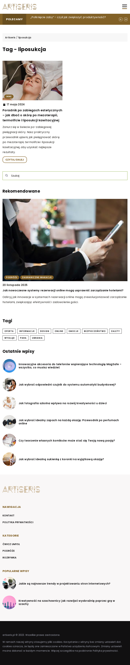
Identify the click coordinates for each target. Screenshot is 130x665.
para (23, 337)
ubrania (37, 337)
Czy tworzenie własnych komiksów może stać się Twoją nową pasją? (67, 440)
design (44, 331)
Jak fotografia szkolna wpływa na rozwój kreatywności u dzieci (63, 403)
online (59, 331)
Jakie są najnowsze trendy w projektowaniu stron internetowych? (65, 583)
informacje (27, 331)
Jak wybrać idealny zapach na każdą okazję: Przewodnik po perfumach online (69, 422)
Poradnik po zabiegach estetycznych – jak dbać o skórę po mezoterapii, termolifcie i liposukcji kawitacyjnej (32, 115)
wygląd (9, 337)
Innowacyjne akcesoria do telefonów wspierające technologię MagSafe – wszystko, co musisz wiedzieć (70, 366)
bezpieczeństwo (95, 331)
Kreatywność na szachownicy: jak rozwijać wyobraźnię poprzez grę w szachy (67, 602)
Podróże (9, 550)
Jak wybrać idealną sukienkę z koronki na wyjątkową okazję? (61, 459)
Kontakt (8, 515)
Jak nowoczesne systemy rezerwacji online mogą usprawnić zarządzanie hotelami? (63, 290)
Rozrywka (9, 557)
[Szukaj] (7, 175)
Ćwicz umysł (11, 544)
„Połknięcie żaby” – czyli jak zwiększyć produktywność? (68, 17)
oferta (9, 331)
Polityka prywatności (18, 522)
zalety (115, 331)
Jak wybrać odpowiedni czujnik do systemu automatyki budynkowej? (67, 384)
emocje (74, 331)
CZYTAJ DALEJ (14, 159)
